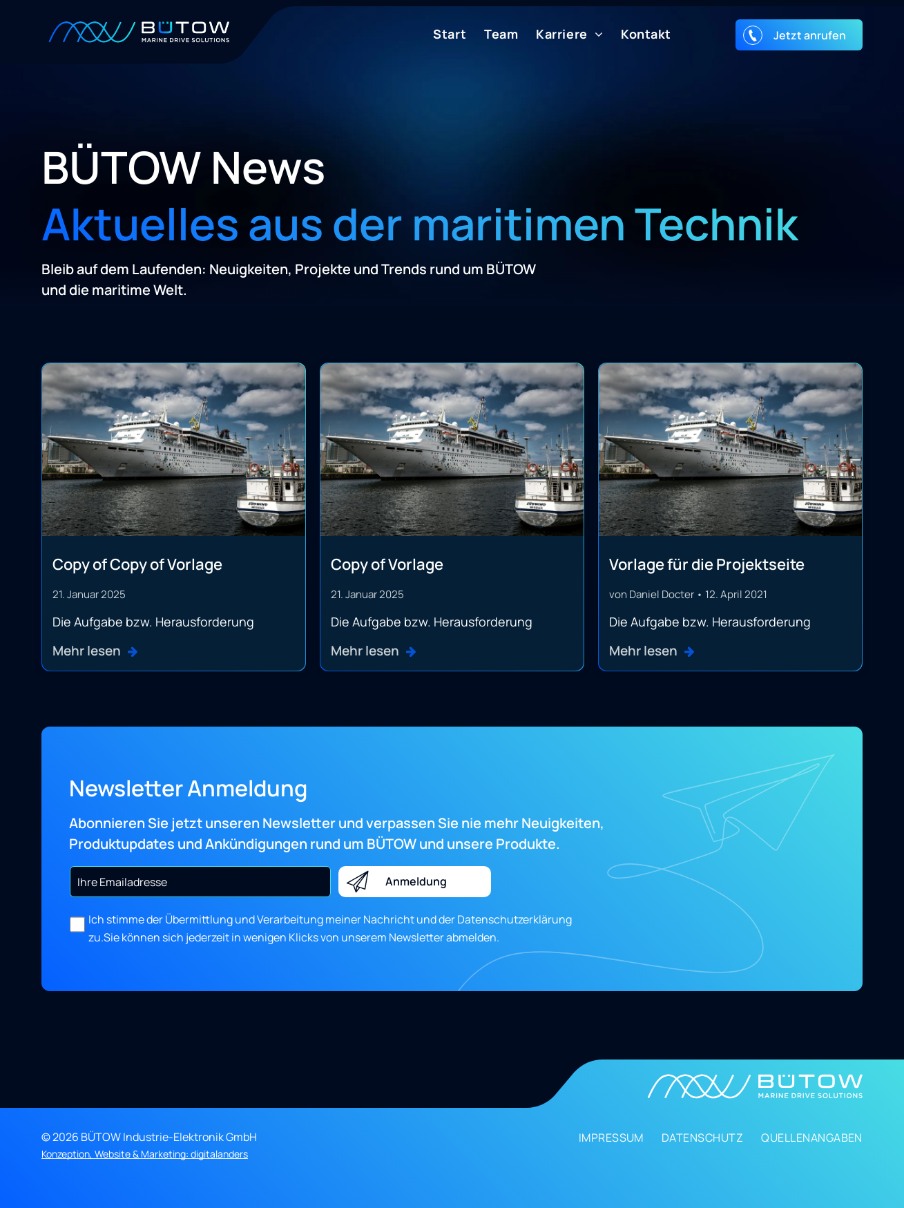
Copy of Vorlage (387, 564)
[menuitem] (440, 34)
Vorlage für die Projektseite (707, 564)
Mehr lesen (86, 651)
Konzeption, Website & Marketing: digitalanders (144, 1153)
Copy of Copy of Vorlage (137, 564)
